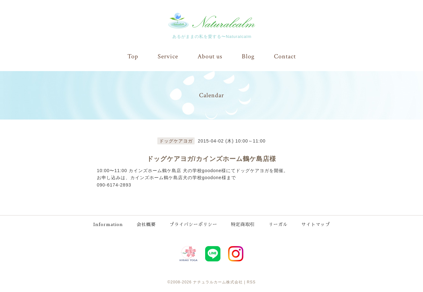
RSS (251, 282)
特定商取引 (243, 224)
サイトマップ (315, 224)
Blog (248, 56)
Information (108, 224)
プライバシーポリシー (193, 224)
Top (132, 56)
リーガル (278, 224)
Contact (285, 56)
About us (209, 56)
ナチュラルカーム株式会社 (218, 282)
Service (168, 56)
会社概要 (146, 224)
